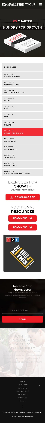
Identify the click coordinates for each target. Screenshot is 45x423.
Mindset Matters (23, 75)
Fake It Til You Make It (23, 91)
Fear (23, 116)
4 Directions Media (26, 417)
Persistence (23, 140)
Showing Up (23, 156)
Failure (23, 124)
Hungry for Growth (23, 132)
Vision (23, 99)
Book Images (10, 67)
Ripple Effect (23, 164)
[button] (23, 197)
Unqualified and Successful (23, 172)
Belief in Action (23, 83)
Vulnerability (23, 148)
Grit (23, 108)
